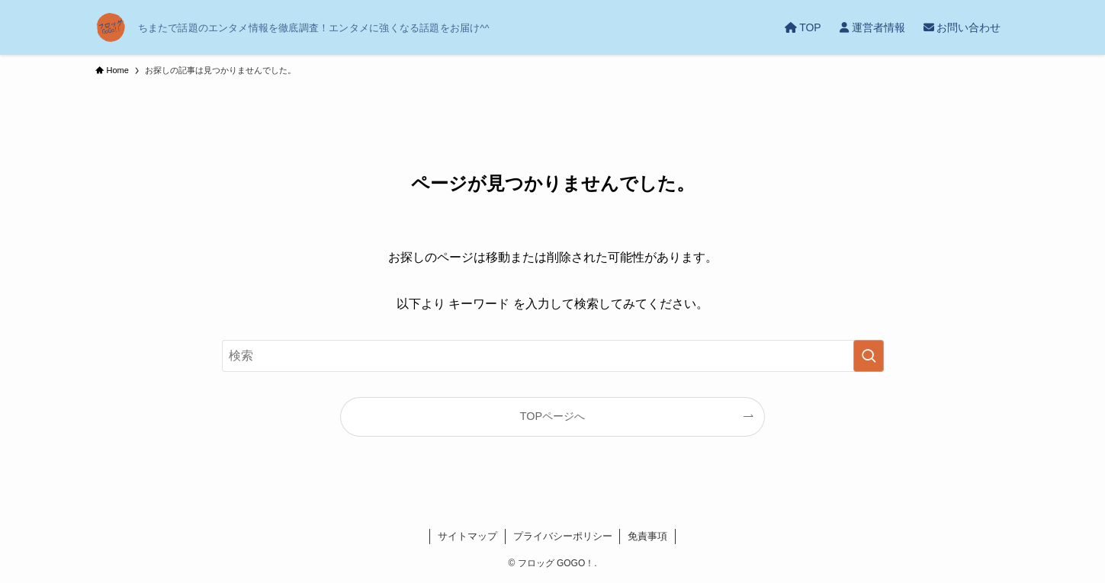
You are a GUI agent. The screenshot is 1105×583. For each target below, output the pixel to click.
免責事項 (647, 536)
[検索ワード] (553, 356)
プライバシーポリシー (562, 536)
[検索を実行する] (868, 356)
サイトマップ (467, 536)
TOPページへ (552, 416)
